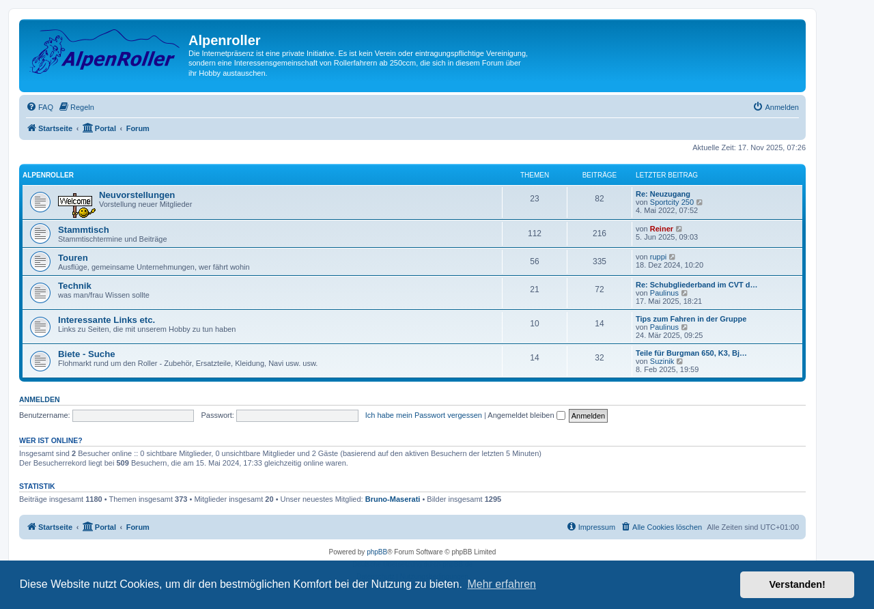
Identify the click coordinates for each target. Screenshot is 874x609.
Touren (73, 258)
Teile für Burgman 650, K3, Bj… (691, 353)
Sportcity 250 (672, 202)
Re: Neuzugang (663, 194)
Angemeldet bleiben (526, 415)
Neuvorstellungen (137, 195)
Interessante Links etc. (106, 320)
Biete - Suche (86, 354)
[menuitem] (39, 107)
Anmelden (39, 399)
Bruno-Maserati (393, 499)
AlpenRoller (48, 175)
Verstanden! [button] (798, 584)
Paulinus (664, 293)
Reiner (661, 229)
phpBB (377, 552)
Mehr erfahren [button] (501, 584)
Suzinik (662, 361)
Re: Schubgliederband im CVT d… (696, 285)
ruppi (658, 257)
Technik (74, 286)
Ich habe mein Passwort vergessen (423, 415)
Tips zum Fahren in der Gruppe (691, 319)
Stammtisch (83, 230)
